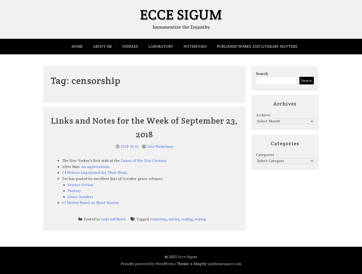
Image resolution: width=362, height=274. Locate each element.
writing (200, 219)
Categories (265, 154)
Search (262, 73)
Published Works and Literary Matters (257, 46)
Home (77, 46)
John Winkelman (160, 146)
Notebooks (195, 46)
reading (187, 219)
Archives (263, 114)
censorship (158, 219)
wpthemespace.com (224, 263)
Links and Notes (113, 219)
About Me (102, 46)
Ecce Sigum (181, 14)
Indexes (130, 46)
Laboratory (160, 46)
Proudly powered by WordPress (147, 263)
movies (174, 219)
